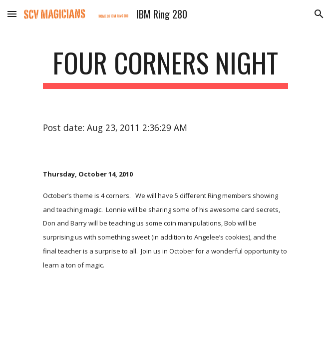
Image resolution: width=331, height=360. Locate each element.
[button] (12, 14)
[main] (165, 67)
